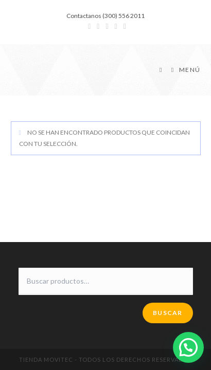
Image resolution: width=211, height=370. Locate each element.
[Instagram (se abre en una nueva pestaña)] (106, 26)
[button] (188, 347)
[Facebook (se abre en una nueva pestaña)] (98, 26)
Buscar (167, 313)
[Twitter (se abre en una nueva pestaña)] (89, 26)
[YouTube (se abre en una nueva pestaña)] (116, 26)
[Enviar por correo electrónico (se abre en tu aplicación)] (123, 26)
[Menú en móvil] (182, 69)
